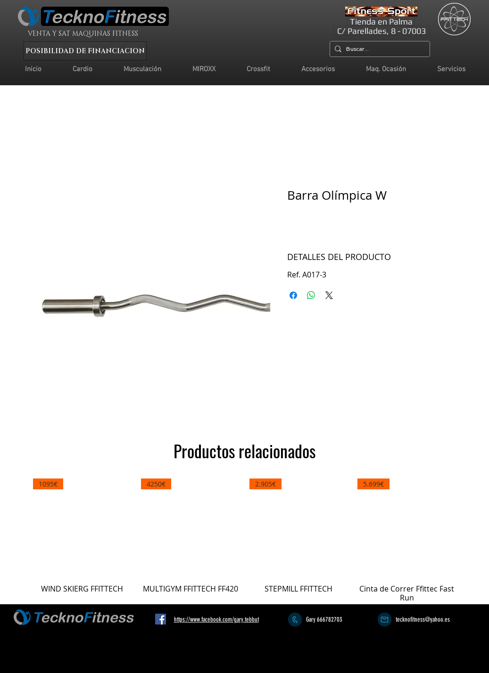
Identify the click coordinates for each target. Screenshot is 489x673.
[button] (451, 69)
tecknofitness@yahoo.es (423, 620)
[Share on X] (329, 295)
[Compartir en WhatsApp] (311, 295)
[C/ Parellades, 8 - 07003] (381, 31)
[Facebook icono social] (160, 619)
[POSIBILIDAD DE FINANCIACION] (85, 50)
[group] (245, 540)
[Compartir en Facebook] (293, 295)
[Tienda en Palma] (381, 21)
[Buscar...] (378, 49)
